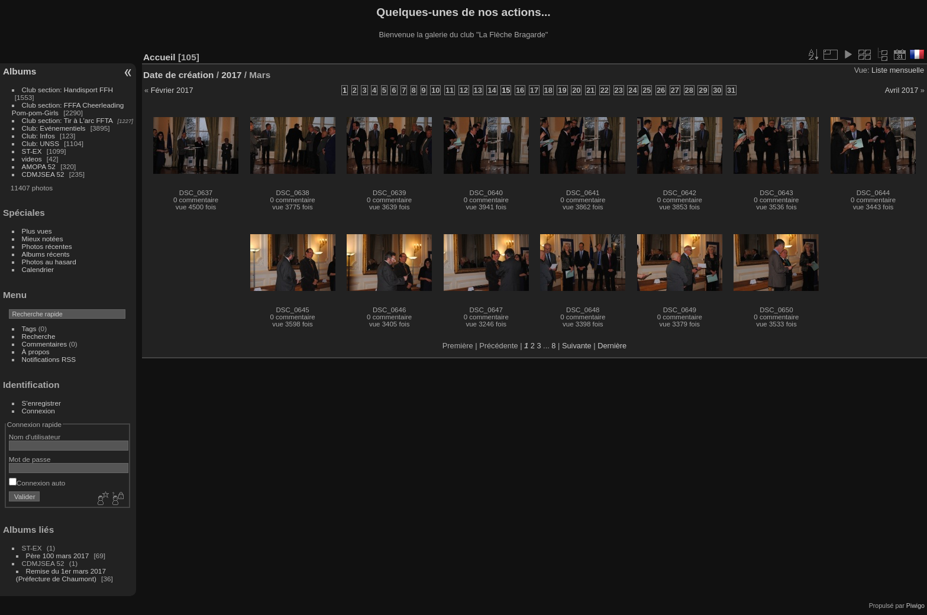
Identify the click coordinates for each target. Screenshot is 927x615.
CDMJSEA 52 (43, 174)
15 (506, 90)
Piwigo (915, 605)
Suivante (577, 345)
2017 (231, 75)
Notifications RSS (49, 359)
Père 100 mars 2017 (57, 555)
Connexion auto (37, 483)
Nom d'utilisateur (34, 437)
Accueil (159, 57)
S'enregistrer (41, 403)
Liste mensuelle (897, 70)
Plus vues (37, 231)
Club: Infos (38, 136)
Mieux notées (42, 238)
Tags (29, 328)
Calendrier (38, 269)
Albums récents (46, 254)
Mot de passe (30, 459)
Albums (19, 71)
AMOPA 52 (39, 166)
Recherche (39, 336)
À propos (36, 351)
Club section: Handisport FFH (67, 89)
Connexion (38, 411)
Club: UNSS (40, 143)
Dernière (611, 345)
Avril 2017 (902, 90)
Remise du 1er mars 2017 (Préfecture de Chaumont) (61, 574)
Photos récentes (47, 246)
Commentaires (44, 344)
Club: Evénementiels (54, 128)
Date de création (178, 75)
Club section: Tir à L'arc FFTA (67, 120)
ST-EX (32, 151)
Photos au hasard (49, 262)
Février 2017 (172, 90)
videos (32, 159)
